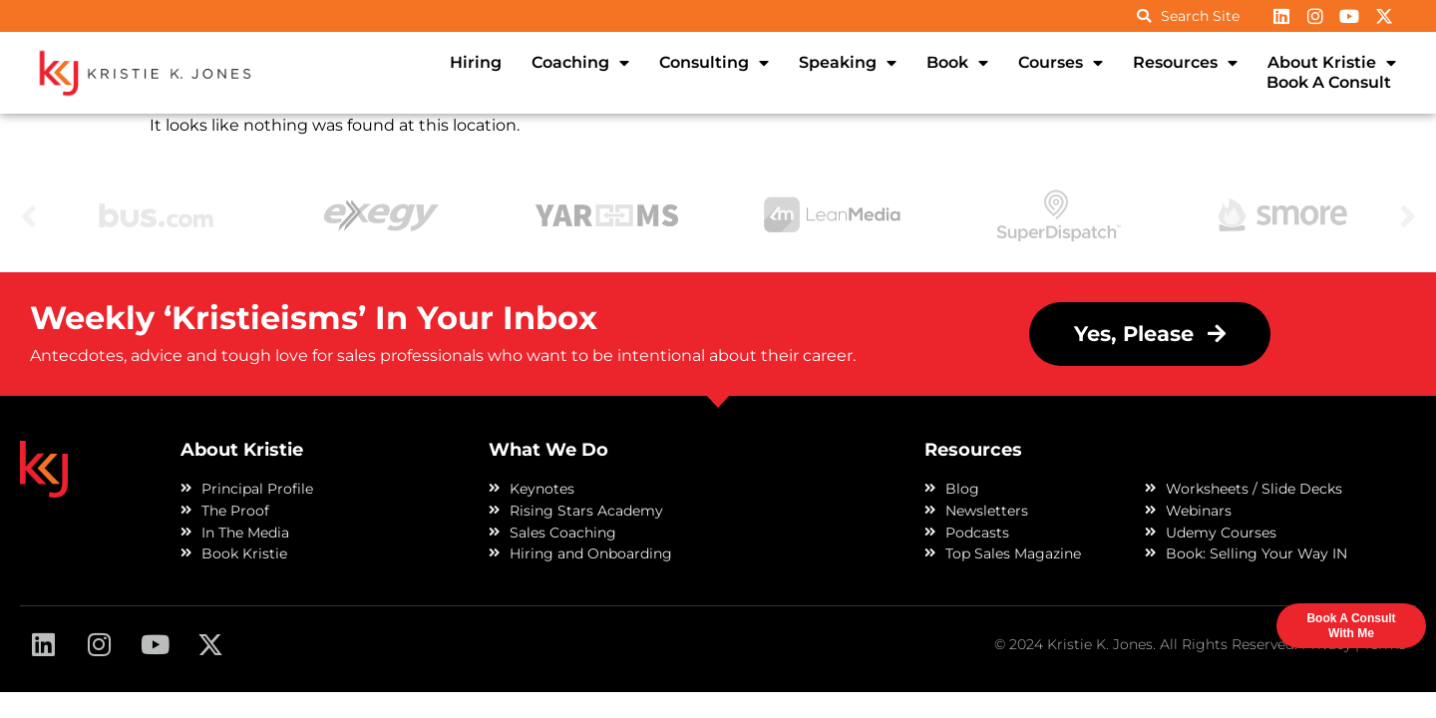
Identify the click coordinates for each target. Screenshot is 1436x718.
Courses (1060, 63)
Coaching (580, 63)
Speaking (848, 63)
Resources (1185, 63)
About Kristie (1331, 63)
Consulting (714, 63)
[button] (1149, 334)
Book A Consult (1328, 82)
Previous (29, 214)
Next (1408, 214)
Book (957, 63)
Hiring (476, 62)
